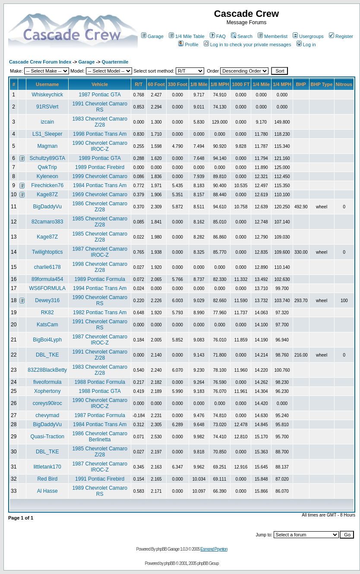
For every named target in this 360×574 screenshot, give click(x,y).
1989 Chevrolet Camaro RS (99, 491)
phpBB (169, 563)
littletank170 (47, 467)
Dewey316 (47, 300)
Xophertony (47, 391)
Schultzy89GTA (47, 158)
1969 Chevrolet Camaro (99, 194)
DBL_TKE (47, 355)
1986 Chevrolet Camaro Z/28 (99, 207)
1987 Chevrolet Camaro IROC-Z (99, 252)
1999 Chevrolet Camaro (99, 176)
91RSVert (47, 107)
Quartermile (115, 61)
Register (341, 36)
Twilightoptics (47, 252)
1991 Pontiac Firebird (99, 479)
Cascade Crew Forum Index (40, 61)
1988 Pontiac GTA (100, 391)
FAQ (218, 36)
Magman (47, 146)
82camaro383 (47, 222)
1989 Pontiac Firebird (99, 167)
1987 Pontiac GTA (100, 95)
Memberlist (272, 36)
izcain (47, 122)
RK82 (47, 312)
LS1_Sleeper (47, 134)
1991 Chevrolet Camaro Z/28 (99, 355)
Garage (152, 36)
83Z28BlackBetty (47, 370)
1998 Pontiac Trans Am (99, 134)
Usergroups (308, 36)
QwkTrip (47, 167)
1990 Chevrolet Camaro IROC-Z (99, 146)
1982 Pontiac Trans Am (99, 312)
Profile (188, 44)
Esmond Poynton (213, 549)
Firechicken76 (47, 185)
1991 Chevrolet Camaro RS (99, 107)
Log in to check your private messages (247, 44)
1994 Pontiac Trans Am (99, 288)
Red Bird (47, 479)
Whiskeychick (47, 95)
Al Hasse (47, 491)
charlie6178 (47, 267)
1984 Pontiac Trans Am (99, 185)
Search (242, 36)
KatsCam (47, 325)
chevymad (47, 415)
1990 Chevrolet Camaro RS (99, 300)
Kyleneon (47, 176)
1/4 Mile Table (187, 36)
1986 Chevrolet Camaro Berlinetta (99, 436)
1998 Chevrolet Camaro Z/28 (99, 267)
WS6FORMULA (47, 288)
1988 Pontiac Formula (99, 382)
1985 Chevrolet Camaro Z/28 (99, 222)
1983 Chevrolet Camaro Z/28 (99, 122)
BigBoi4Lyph (47, 340)
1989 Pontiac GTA (100, 158)
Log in (306, 44)
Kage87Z (47, 194)
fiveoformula (47, 382)
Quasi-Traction (47, 437)
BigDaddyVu (47, 207)
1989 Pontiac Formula (99, 279)
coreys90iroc (47, 403)
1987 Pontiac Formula (99, 415)
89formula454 (47, 279)
